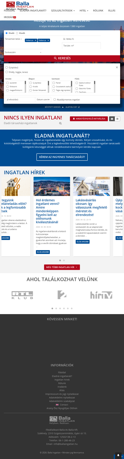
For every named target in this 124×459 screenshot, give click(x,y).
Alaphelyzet (73, 107)
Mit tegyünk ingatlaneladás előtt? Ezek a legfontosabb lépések (21, 205)
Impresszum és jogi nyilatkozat (62, 394)
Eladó (11, 33)
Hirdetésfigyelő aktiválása (90, 118)
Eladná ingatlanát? (33, 10)
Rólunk (98, 10)
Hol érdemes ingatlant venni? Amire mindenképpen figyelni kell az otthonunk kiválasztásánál (58, 211)
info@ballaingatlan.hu (66, 443)
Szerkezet (56, 79)
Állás (111, 10)
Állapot (32, 79)
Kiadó (22, 33)
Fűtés (77, 79)
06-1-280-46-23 (67, 440)
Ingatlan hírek (24, 172)
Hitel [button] (84, 10)
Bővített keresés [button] (54, 107)
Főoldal (9, 10)
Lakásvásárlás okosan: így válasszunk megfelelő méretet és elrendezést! (101, 207)
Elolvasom (13, 238)
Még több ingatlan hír (62, 267)
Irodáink (10, 17)
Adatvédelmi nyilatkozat (62, 397)
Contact (62, 404)
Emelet (8, 79)
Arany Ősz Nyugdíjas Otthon (62, 408)
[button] (117, 68)
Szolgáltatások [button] (63, 10)
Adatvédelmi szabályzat (62, 401)
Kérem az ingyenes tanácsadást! (62, 157)
